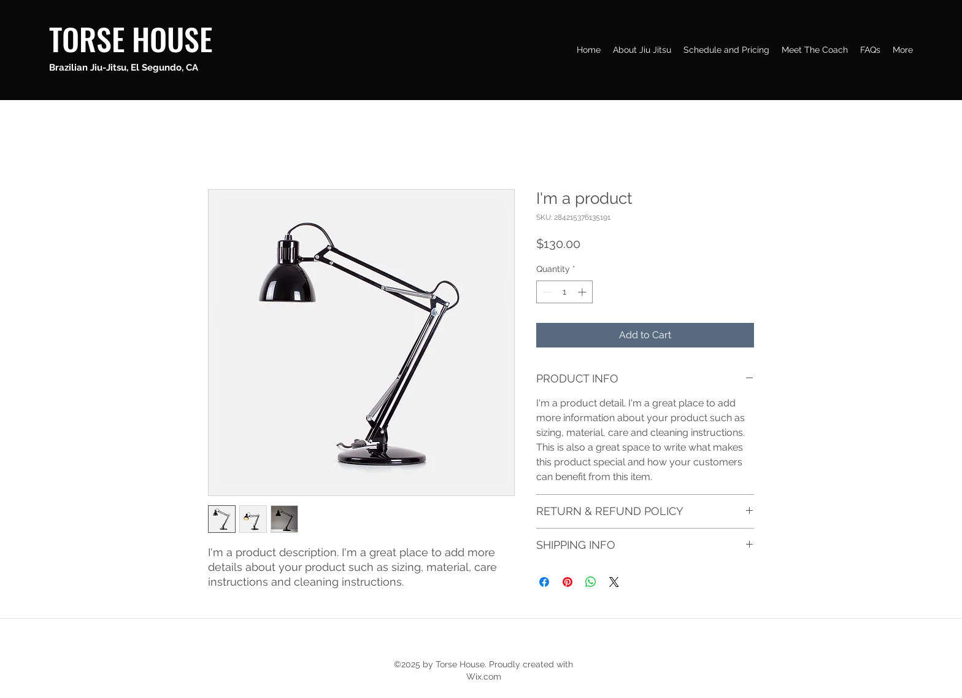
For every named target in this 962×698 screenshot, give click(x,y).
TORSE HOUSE (130, 38)
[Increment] (583, 292)
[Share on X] (614, 582)
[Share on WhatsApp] (590, 582)
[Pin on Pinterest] (567, 582)
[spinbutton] (564, 292)
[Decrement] (545, 292)
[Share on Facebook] (544, 582)
